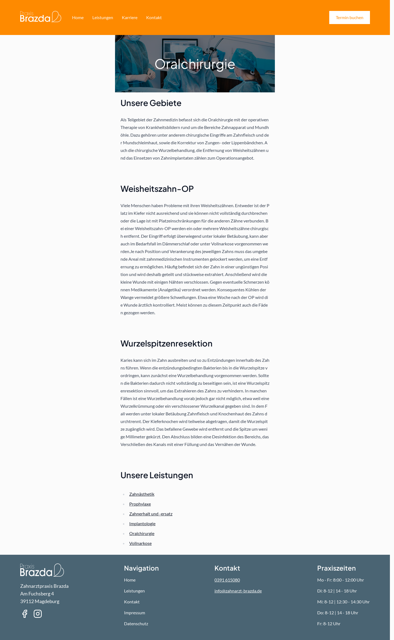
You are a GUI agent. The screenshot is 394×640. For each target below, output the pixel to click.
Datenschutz (136, 623)
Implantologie (142, 523)
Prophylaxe (140, 503)
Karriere (129, 17)
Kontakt (154, 17)
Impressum (134, 612)
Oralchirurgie (141, 533)
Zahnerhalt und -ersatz (150, 513)
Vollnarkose (140, 543)
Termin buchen (349, 17)
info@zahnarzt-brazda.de (238, 590)
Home (78, 17)
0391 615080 (227, 579)
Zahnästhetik (141, 494)
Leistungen (102, 17)
